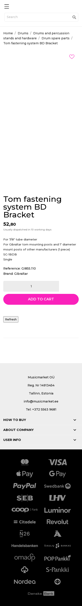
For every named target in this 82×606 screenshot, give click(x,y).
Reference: (12, 268)
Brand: (8, 274)
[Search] (41, 17)
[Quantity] (31, 286)
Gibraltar (21, 274)
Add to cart (41, 299)
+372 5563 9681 (44, 409)
